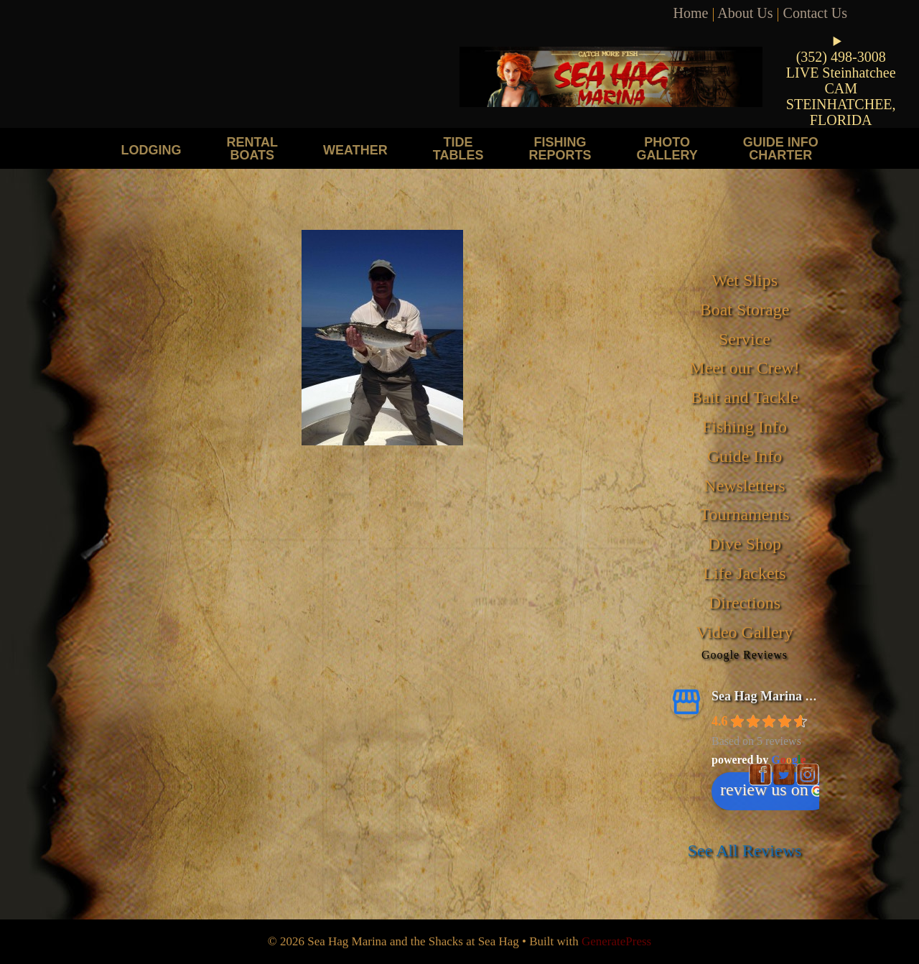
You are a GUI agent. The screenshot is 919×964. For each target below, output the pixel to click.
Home (691, 13)
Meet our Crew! (744, 367)
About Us (745, 13)
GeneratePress (616, 941)
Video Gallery (744, 632)
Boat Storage (745, 309)
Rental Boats (252, 148)
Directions (744, 602)
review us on (771, 789)
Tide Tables (458, 148)
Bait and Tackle (744, 397)
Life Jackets (744, 573)
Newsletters (744, 485)
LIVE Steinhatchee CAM (841, 80)
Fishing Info (744, 426)
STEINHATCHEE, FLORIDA (841, 112)
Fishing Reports (559, 148)
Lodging (151, 150)
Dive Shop (744, 543)
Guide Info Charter (780, 148)
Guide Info (745, 456)
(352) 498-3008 (841, 57)
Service (744, 339)
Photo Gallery (666, 148)
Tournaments (745, 514)
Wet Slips (745, 280)
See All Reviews (745, 850)
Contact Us (815, 13)
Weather (355, 150)
